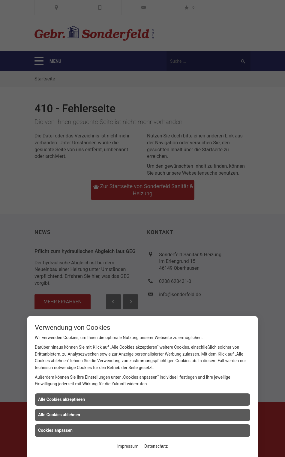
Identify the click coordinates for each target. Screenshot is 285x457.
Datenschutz (156, 446)
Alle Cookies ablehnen (59, 414)
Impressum (127, 446)
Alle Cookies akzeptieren (61, 399)
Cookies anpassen (55, 430)
